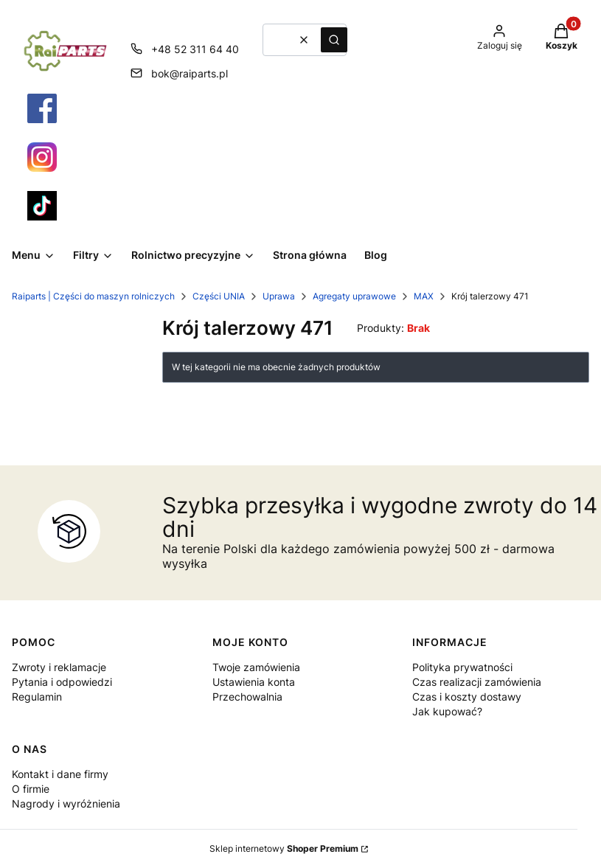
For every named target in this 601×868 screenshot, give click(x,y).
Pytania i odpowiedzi (62, 682)
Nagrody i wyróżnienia (66, 803)
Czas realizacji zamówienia (476, 682)
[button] (334, 39)
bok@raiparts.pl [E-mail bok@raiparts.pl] (189, 73)
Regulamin (37, 696)
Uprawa (279, 296)
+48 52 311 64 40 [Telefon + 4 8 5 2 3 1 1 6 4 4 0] (195, 49)
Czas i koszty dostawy (466, 696)
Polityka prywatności (462, 667)
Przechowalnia (247, 696)
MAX (424, 296)
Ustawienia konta (253, 682)
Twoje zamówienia (256, 667)
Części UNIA (218, 296)
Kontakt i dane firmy (60, 774)
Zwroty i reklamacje (59, 667)
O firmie (30, 788)
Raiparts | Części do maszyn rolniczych (93, 296)
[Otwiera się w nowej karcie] (42, 108)
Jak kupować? (447, 711)
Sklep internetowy (283, 848)
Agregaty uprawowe (354, 296)
